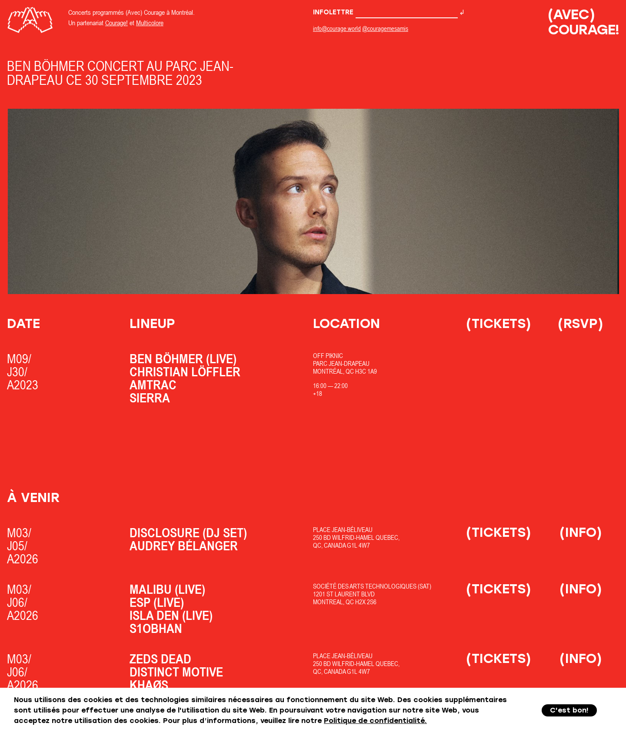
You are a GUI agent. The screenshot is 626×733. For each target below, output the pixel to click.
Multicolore (149, 23)
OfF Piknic (328, 355)
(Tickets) (498, 323)
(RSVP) (580, 323)
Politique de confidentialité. (375, 720)
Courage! (116, 23)
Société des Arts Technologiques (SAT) (372, 586)
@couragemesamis (385, 28)
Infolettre (385, 12)
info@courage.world (337, 28)
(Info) (580, 532)
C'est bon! (569, 710)
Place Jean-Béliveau (343, 529)
